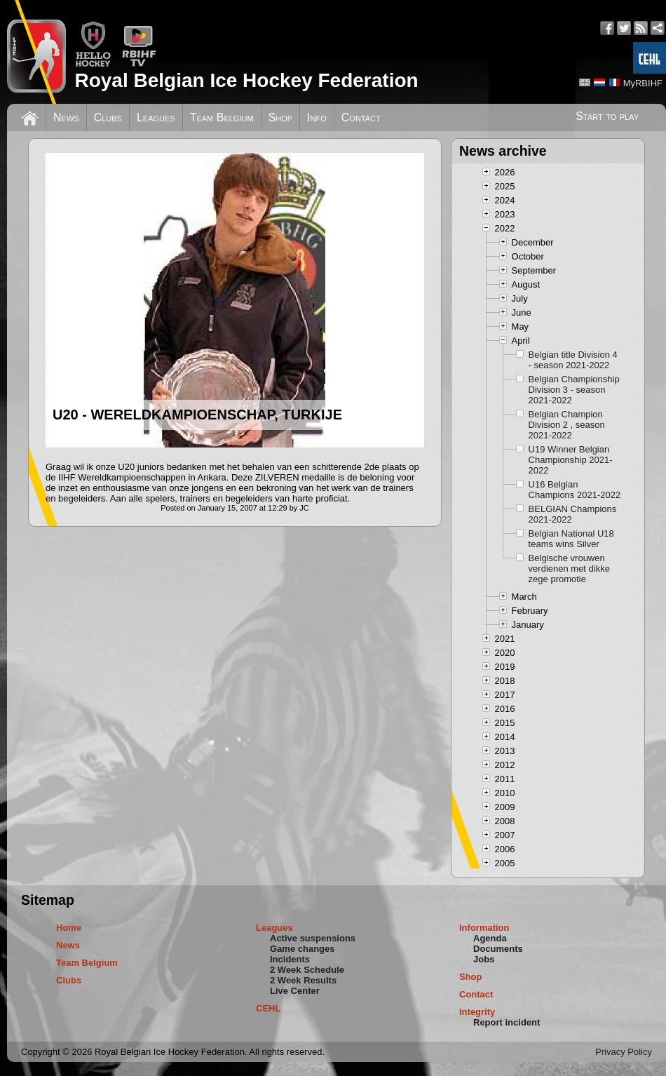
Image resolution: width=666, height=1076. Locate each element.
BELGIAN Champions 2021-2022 (573, 514)
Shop (281, 117)
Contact (361, 117)
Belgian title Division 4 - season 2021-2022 (573, 359)
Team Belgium (222, 117)
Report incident (506, 1022)
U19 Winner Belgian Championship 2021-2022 (571, 460)
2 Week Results (303, 980)
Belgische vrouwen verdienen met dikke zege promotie (569, 568)
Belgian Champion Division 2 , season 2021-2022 (567, 425)
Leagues (156, 117)
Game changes (302, 948)
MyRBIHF (642, 83)
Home (68, 927)
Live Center (295, 991)
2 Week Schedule (307, 969)
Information (484, 927)
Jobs (483, 959)
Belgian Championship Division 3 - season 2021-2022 (574, 389)
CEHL (268, 1008)
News (66, 117)
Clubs (108, 117)
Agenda (490, 938)
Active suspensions (312, 938)
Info (317, 117)
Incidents (290, 959)
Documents (498, 948)
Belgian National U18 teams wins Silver (571, 538)
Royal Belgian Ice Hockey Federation (246, 80)
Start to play (607, 116)
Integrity (477, 1012)
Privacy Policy (623, 1052)
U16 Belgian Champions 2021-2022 (575, 489)
